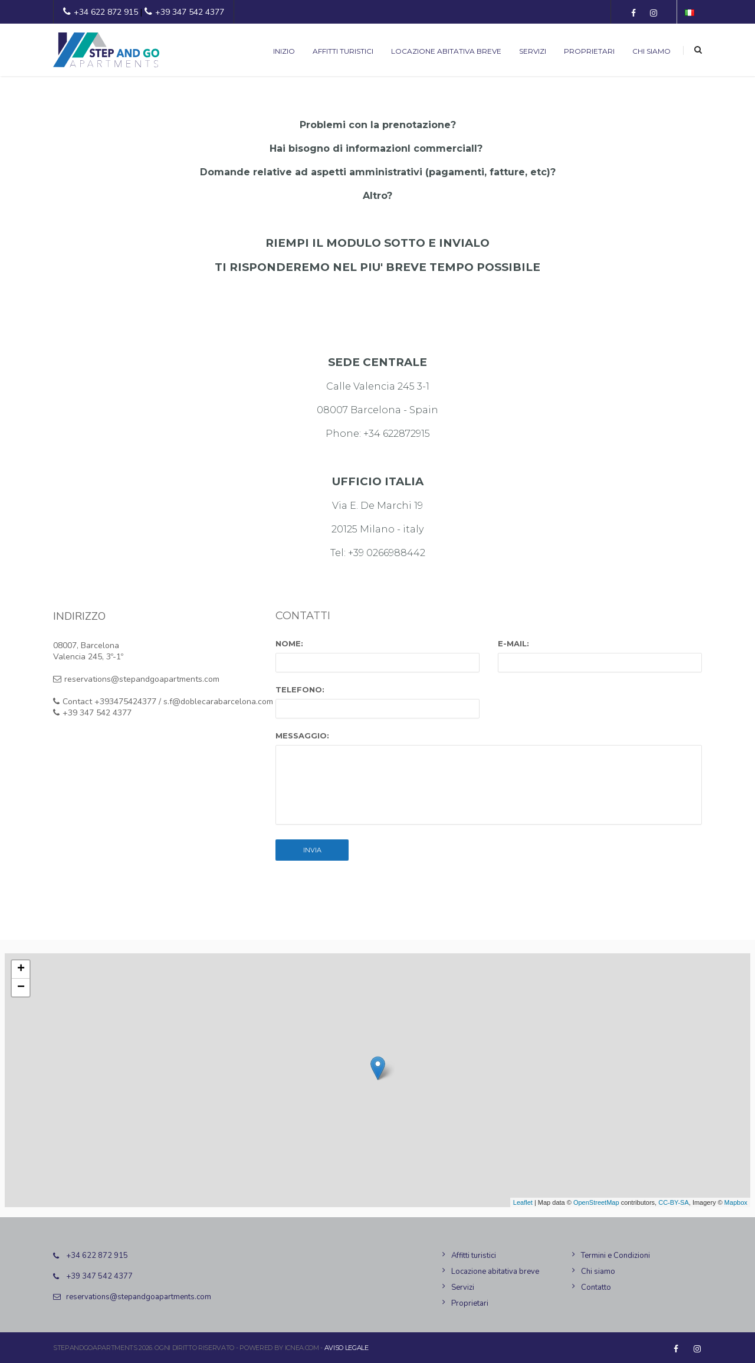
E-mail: (513, 643)
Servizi (532, 51)
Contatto (596, 1287)
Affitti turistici (343, 51)
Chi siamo (651, 51)
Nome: (289, 643)
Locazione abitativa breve (446, 51)
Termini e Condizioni (615, 1255)
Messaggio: (302, 735)
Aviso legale (346, 1348)
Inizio (284, 51)
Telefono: (299, 689)
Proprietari (589, 51)
